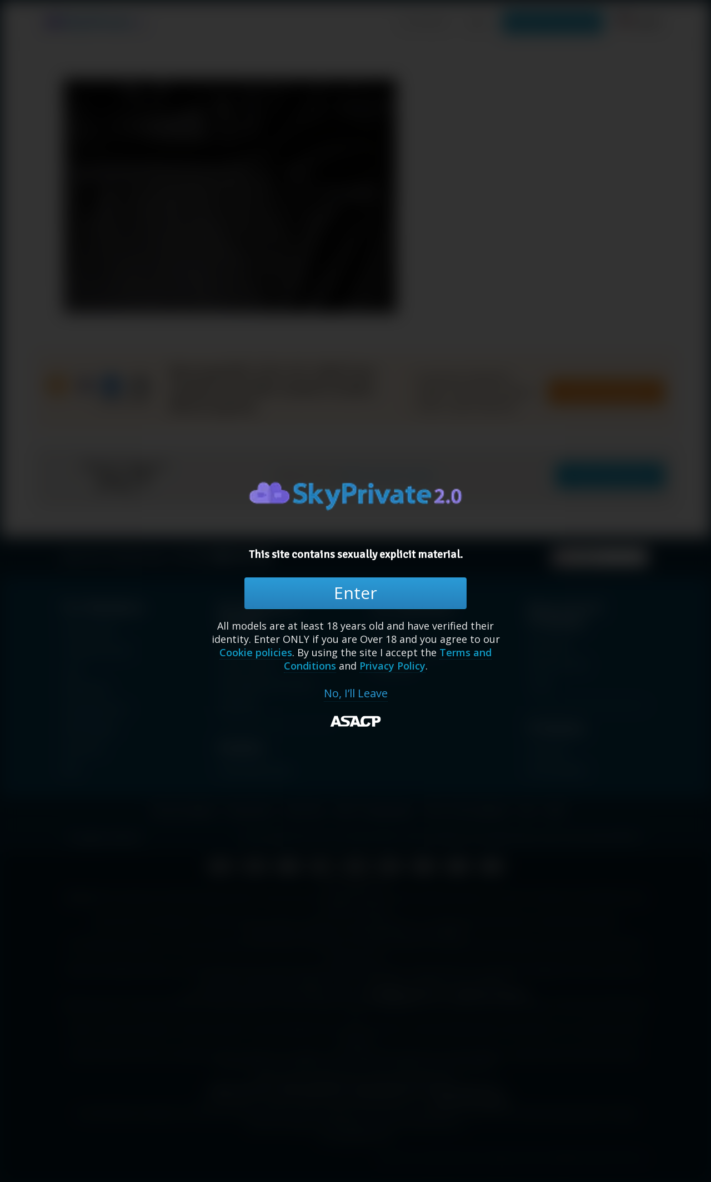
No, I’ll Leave (356, 693)
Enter (355, 592)
